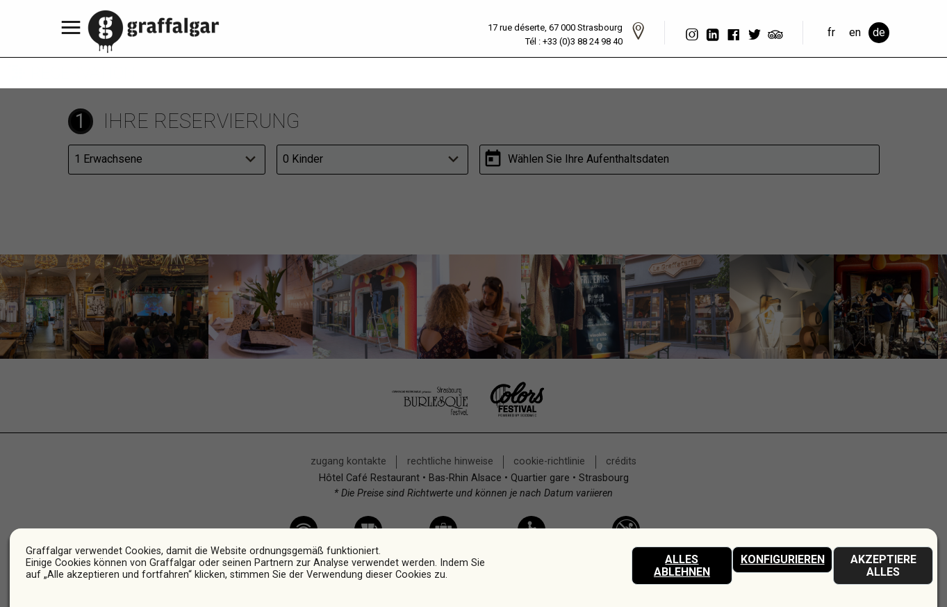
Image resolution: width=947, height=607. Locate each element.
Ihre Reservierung (201, 121)
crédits (621, 461)
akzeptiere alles (883, 565)
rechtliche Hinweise (450, 461)
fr (831, 32)
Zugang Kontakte (348, 461)
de (879, 32)
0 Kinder (303, 158)
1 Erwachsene (108, 158)
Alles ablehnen (682, 565)
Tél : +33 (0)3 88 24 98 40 (574, 41)
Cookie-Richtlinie (549, 461)
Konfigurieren (783, 559)
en (855, 32)
